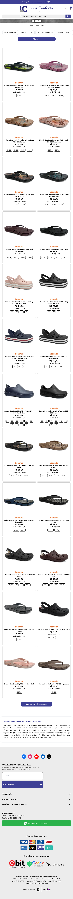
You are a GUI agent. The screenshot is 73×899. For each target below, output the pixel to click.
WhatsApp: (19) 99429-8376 (13, 816)
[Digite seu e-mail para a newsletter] (22, 775)
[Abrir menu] (5, 9)
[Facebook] (24, 756)
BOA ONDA (40, 26)
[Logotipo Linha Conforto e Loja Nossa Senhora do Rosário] (36, 9)
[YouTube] (36, 756)
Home (32, 26)
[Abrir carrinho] (69, 9)
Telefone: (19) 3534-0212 (11, 818)
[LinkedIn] (43, 756)
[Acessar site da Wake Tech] (46, 889)
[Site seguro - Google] (35, 864)
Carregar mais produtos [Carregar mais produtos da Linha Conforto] (36, 704)
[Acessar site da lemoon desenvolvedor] (32, 889)
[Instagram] (30, 756)
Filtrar (37, 39)
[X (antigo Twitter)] (49, 756)
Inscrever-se (22, 784)
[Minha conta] (66, 9)
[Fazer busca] (68, 16)
